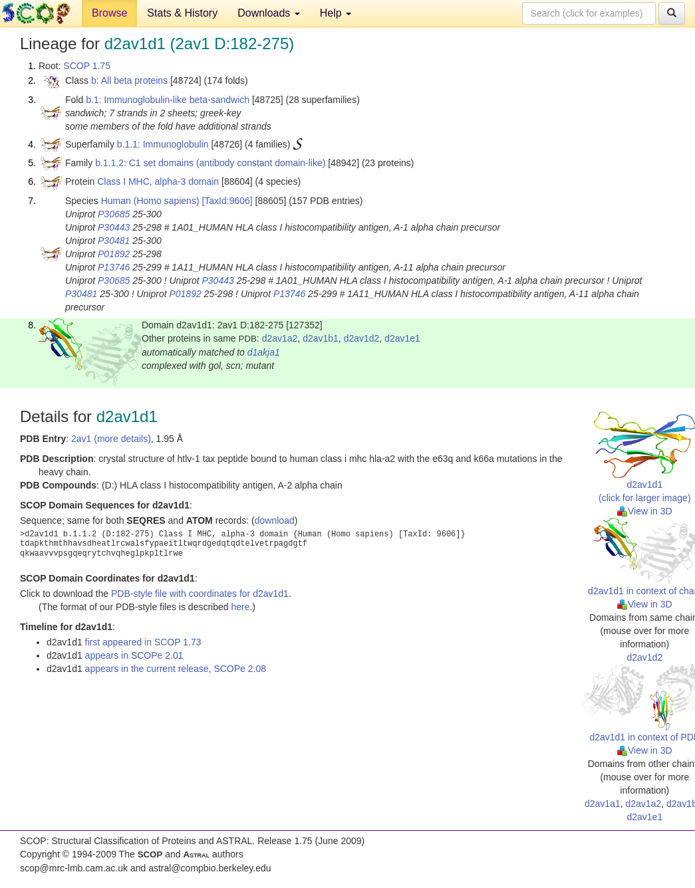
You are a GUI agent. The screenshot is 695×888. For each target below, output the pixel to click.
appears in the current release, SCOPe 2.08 (175, 668)
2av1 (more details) (111, 438)
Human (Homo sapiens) (150, 200)
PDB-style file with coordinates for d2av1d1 (200, 593)
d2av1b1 (321, 338)
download (275, 520)
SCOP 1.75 (86, 65)
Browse (109, 13)
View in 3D (644, 511)
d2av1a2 (280, 338)
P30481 (114, 240)
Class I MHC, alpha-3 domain (158, 181)
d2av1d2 (362, 338)
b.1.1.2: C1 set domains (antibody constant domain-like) (210, 163)
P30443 (114, 227)
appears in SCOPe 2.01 (134, 655)
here (240, 607)
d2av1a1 (603, 803)
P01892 (114, 254)
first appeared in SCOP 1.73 (143, 642)
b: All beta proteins (129, 80)
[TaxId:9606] (227, 200)
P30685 (114, 214)
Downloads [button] (268, 13)
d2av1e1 (402, 338)
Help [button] (335, 13)
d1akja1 (263, 352)
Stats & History (182, 13)
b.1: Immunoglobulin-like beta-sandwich (167, 99)
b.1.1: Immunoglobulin (163, 144)
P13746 (114, 267)
